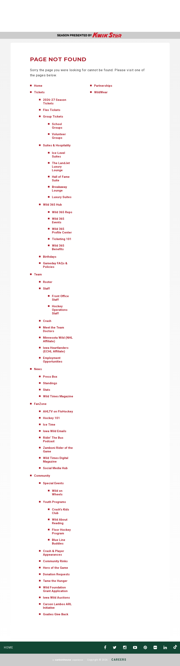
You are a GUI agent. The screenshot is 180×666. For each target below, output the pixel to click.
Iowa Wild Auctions (56, 597)
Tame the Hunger (55, 581)
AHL (115, 16)
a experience (68, 659)
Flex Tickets (51, 110)
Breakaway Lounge (59, 188)
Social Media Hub (55, 468)
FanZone (40, 404)
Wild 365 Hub (52, 204)
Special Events (53, 483)
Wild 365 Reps (62, 212)
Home (38, 86)
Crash (47, 321)
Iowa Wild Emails (54, 431)
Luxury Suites (61, 197)
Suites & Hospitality (57, 145)
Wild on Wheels (57, 492)
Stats (46, 390)
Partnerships (103, 86)
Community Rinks (55, 561)
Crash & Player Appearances (53, 552)
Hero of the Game (55, 568)
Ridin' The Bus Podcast (53, 439)
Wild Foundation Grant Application (55, 589)
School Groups (57, 125)
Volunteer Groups (59, 136)
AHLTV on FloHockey (58, 411)
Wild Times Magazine (58, 396)
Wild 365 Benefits (58, 247)
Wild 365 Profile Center (62, 230)
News (38, 369)
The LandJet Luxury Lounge (61, 166)
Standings (50, 383)
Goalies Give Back (55, 614)
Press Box (50, 376)
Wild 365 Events (58, 220)
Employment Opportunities (52, 359)
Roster (47, 282)
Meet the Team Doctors (53, 329)
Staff (46, 288)
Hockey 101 (51, 418)
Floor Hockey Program (61, 531)
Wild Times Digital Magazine (55, 459)
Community (42, 475)
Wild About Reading (59, 521)
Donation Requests (56, 574)
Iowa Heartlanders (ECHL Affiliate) (55, 349)
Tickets (39, 92)
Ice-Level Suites (58, 154)
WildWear (101, 92)
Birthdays (49, 257)
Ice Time (49, 424)
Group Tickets (53, 116)
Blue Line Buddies (58, 541)
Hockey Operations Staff (59, 309)
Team (38, 274)
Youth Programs (54, 502)
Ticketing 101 (61, 239)
